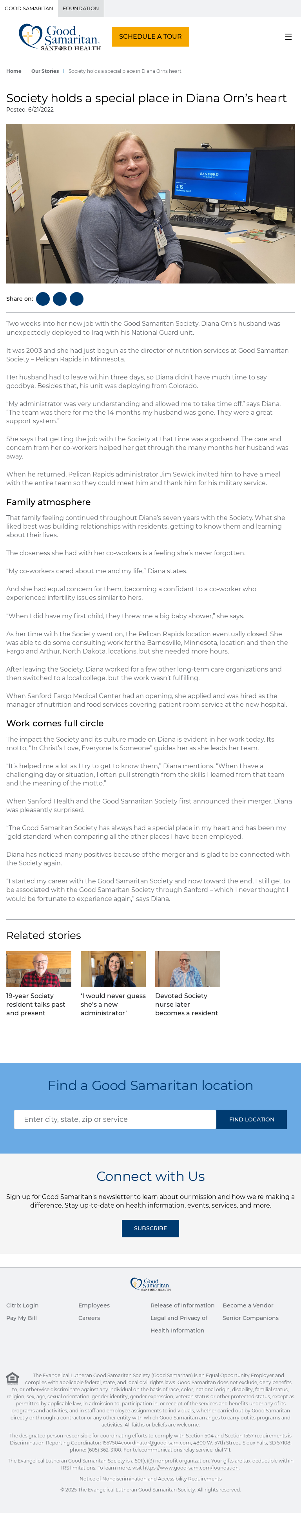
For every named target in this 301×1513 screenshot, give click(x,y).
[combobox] (115, 1119)
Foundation (81, 8)
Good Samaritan (29, 8)
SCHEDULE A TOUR (150, 36)
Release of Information (182, 1305)
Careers (89, 1318)
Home (14, 71)
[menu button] (288, 37)
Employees (94, 1305)
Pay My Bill (21, 1318)
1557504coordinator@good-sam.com (146, 1443)
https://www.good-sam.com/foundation (191, 1468)
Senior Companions (251, 1318)
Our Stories (45, 71)
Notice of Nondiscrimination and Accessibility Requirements (151, 1479)
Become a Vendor (248, 1305)
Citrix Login (22, 1305)
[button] (251, 1119)
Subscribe (150, 1228)
